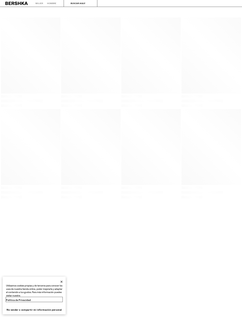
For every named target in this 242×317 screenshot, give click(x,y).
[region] (34, 295)
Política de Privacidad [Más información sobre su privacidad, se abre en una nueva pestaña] (18, 300)
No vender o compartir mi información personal (34, 309)
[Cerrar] (61, 281)
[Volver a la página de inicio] (16, 3)
